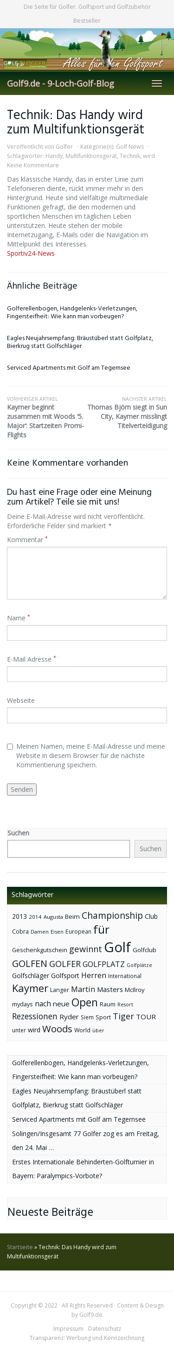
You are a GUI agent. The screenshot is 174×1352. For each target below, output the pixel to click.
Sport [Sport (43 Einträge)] (103, 1017)
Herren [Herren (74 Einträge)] (93, 975)
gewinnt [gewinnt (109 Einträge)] (85, 948)
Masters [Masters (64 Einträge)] (110, 989)
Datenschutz (104, 1329)
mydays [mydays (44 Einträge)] (22, 1004)
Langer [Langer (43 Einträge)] (59, 990)
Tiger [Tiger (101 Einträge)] (123, 1016)
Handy (54, 156)
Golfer (64, 147)
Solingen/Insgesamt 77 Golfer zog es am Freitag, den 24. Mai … (85, 1140)
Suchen (18, 832)
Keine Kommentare (33, 165)
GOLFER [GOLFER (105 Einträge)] (65, 963)
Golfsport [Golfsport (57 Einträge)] (65, 975)
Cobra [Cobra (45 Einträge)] (20, 931)
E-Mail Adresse (31, 659)
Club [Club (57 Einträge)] (151, 916)
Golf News (130, 147)
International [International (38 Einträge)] (125, 976)
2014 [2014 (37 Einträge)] (35, 916)
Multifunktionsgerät (91, 156)
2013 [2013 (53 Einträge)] (19, 916)
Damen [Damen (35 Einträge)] (40, 931)
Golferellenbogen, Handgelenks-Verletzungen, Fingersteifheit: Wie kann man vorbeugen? (72, 312)
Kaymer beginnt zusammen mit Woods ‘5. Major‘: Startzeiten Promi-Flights (47, 417)
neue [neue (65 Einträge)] (61, 1003)
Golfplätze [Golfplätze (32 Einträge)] (139, 965)
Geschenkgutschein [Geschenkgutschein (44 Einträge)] (39, 950)
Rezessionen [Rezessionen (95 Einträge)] (35, 1016)
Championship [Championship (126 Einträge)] (112, 915)
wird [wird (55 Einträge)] (34, 1029)
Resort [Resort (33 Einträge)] (125, 1004)
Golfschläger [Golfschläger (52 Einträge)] (30, 975)
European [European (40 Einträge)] (78, 931)
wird (149, 156)
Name (18, 617)
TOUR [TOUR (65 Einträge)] (146, 1016)
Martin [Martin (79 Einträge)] (83, 989)
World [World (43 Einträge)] (82, 1030)
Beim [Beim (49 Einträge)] (72, 916)
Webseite (21, 700)
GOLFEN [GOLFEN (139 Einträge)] (29, 963)
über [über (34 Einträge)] (98, 1030)
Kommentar (27, 539)
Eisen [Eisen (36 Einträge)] (57, 931)
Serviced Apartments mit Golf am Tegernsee (68, 368)
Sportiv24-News (31, 253)
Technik (130, 156)
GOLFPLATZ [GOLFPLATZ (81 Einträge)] (104, 964)
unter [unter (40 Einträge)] (19, 1030)
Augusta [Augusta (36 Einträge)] (53, 916)
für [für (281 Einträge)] (101, 929)
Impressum (68, 1329)
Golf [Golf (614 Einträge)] (117, 947)
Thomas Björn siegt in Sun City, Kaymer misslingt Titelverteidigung (127, 413)
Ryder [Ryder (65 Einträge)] (69, 1016)
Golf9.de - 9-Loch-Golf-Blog (60, 83)
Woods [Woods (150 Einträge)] (57, 1028)
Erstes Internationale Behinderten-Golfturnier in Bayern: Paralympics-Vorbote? (83, 1168)
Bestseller (87, 21)
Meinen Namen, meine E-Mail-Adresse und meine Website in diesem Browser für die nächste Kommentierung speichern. (86, 755)
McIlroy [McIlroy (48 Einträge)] (135, 990)
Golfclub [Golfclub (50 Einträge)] (144, 950)
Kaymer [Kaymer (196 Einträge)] (30, 988)
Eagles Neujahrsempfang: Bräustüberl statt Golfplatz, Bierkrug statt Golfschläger (80, 342)
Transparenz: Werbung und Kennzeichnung (87, 1338)
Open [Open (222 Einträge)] (84, 1002)
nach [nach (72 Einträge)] (43, 1003)
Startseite (20, 1247)
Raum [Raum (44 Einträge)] (108, 1004)
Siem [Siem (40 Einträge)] (87, 1017)
